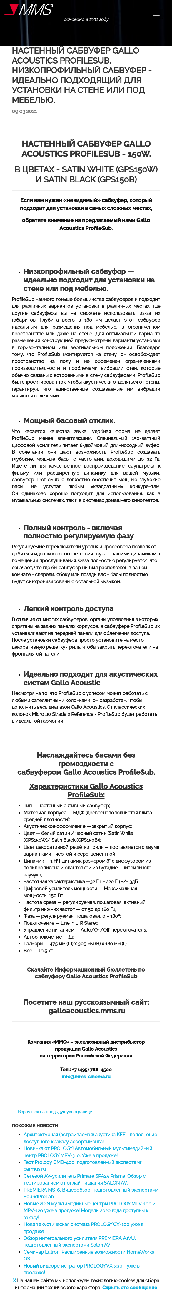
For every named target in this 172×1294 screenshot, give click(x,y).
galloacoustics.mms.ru (87, 1011)
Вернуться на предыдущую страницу (55, 1112)
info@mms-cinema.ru (86, 1077)
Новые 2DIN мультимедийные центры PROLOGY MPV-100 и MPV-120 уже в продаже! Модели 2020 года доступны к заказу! (90, 1210)
